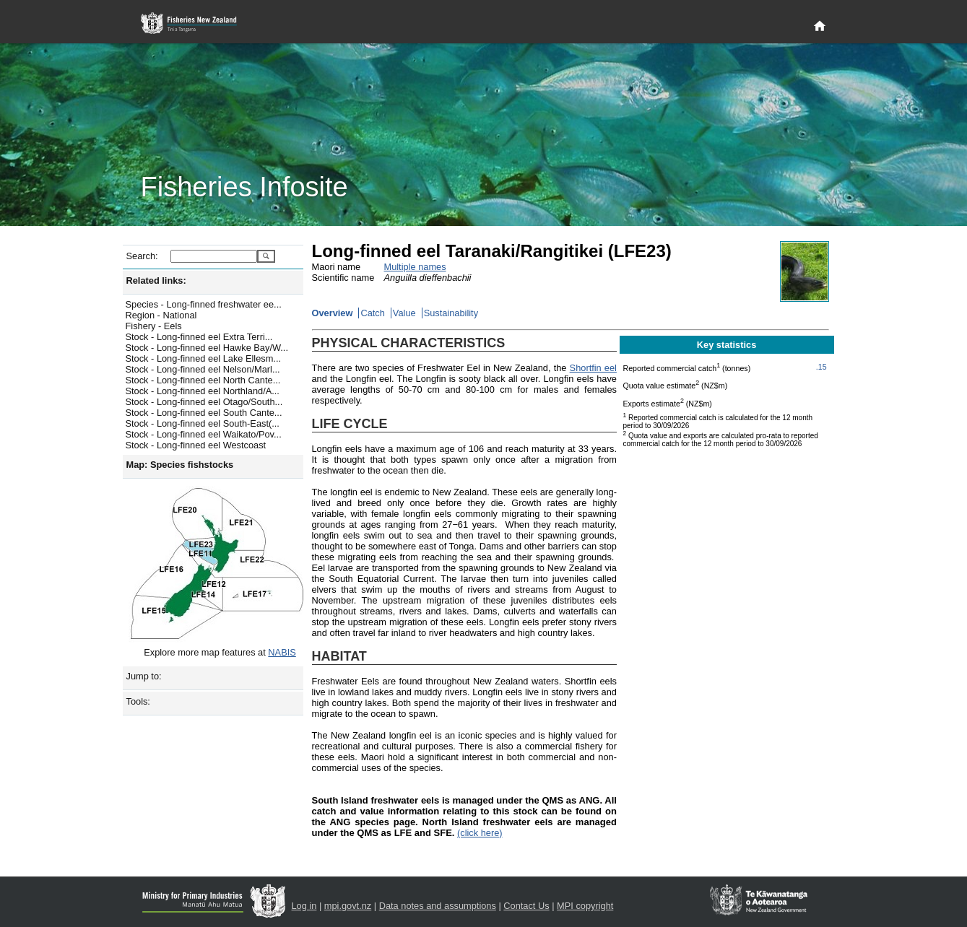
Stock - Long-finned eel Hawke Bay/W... (207, 347)
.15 (821, 366)
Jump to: (144, 676)
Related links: (156, 280)
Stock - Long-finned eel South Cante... (204, 412)
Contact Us (526, 905)
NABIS (281, 652)
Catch (372, 313)
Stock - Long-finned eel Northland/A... (202, 391)
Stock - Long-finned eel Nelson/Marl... (203, 369)
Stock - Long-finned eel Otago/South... (204, 401)
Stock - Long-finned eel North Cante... (203, 380)
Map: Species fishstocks (180, 464)
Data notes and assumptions (437, 905)
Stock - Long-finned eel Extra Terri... (199, 336)
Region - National (161, 315)
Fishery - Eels (154, 326)
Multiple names (415, 266)
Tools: (138, 701)
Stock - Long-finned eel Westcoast (196, 445)
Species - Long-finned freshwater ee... (204, 304)
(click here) (480, 832)
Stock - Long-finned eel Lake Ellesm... (204, 358)
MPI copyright (585, 905)
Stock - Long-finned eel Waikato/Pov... (204, 434)
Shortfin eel (593, 367)
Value (404, 313)
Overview (332, 313)
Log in (304, 905)
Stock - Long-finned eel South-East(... (202, 423)
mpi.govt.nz (347, 905)
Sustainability (451, 313)
